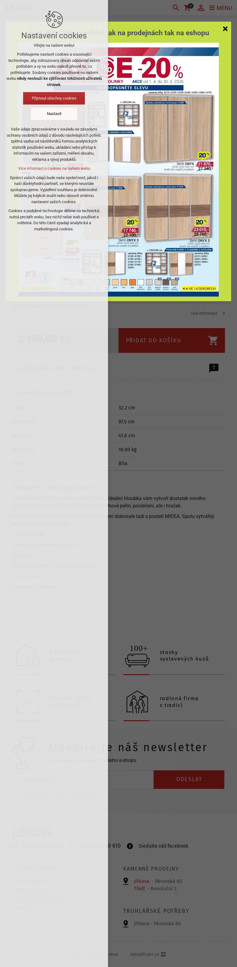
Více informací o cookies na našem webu (54, 168)
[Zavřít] (225, 28)
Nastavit (54, 113)
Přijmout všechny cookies (54, 98)
